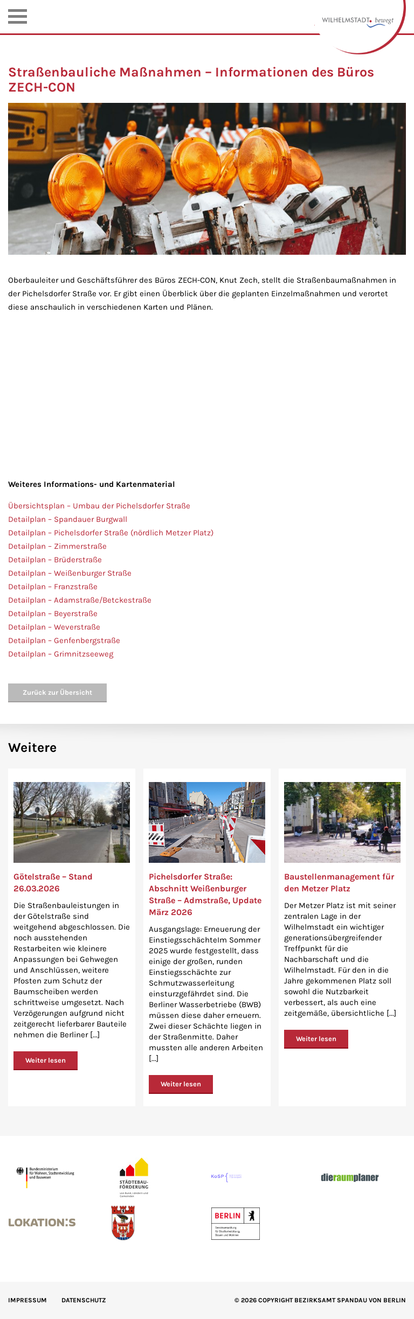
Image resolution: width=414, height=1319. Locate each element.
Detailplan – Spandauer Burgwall (67, 519)
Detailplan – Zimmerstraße (57, 546)
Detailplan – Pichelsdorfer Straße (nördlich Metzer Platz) (110, 533)
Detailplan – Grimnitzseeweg (60, 654)
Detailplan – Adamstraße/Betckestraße (79, 600)
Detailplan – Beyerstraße (53, 613)
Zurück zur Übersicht (57, 692)
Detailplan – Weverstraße (54, 627)
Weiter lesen (45, 1060)
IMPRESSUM (27, 1300)
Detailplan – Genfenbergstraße (64, 640)
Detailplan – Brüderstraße (55, 559)
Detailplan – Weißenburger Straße (70, 573)
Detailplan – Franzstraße (53, 586)
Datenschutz (83, 1300)
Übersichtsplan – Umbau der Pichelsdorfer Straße (99, 506)
